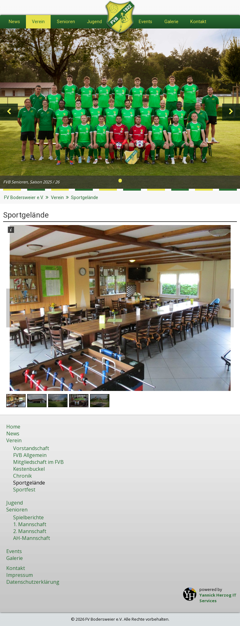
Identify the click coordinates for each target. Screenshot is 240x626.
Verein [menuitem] (38, 21)
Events (14, 551)
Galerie (14, 558)
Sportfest (24, 489)
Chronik (22, 475)
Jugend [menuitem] (94, 21)
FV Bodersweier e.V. (23, 197)
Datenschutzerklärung (32, 581)
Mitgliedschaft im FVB (38, 462)
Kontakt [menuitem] (198, 21)
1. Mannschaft (29, 524)
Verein (57, 197)
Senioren (17, 509)
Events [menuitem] (145, 21)
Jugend (14, 502)
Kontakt (15, 568)
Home (13, 426)
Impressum (19, 575)
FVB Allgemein (30, 455)
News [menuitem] (14, 21)
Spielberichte (28, 517)
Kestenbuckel (29, 468)
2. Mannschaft (29, 531)
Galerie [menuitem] (171, 21)
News (12, 433)
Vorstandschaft (31, 448)
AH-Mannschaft (31, 538)
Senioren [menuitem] (66, 21)
